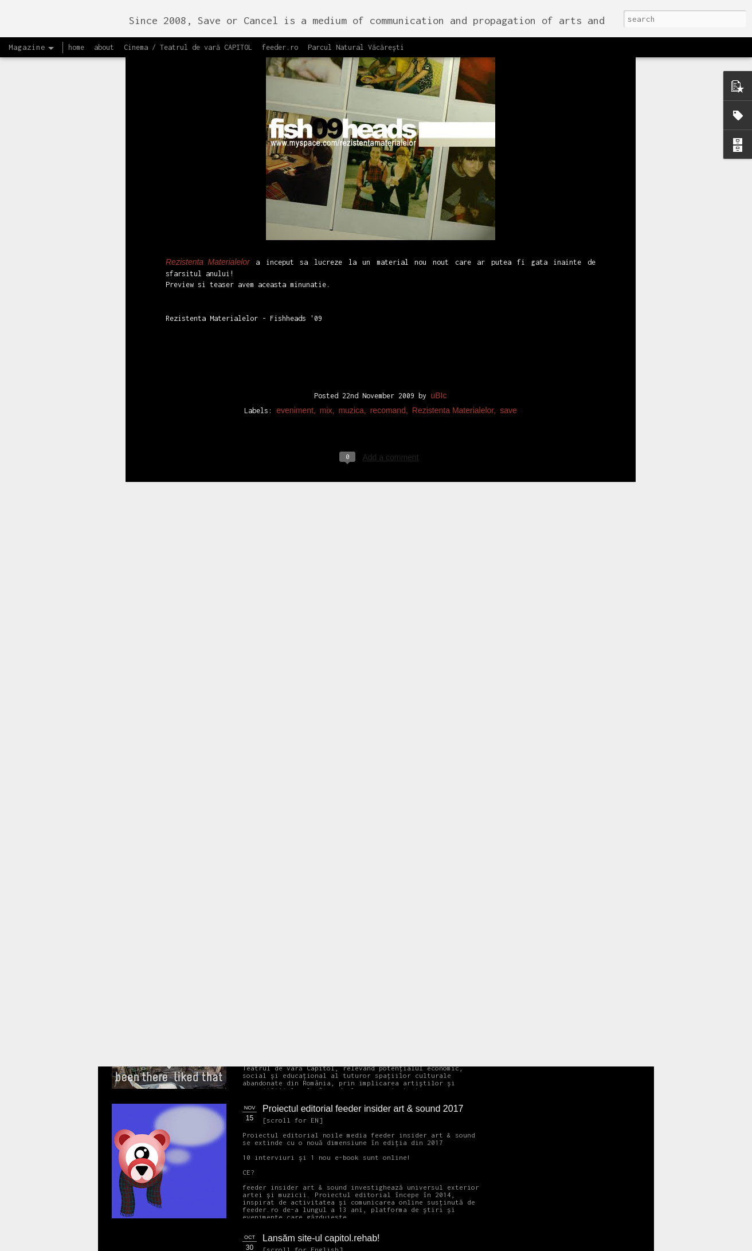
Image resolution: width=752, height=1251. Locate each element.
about (104, 47)
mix (326, 166)
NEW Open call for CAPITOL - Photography (220, 877)
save (508, 166)
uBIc (438, 151)
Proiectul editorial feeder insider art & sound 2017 (363, 1108)
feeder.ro (280, 47)
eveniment (295, 166)
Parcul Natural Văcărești (356, 47)
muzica (350, 166)
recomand (388, 166)
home (76, 47)
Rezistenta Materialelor (452, 166)
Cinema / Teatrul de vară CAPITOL (188, 47)
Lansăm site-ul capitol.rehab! (321, 1238)
